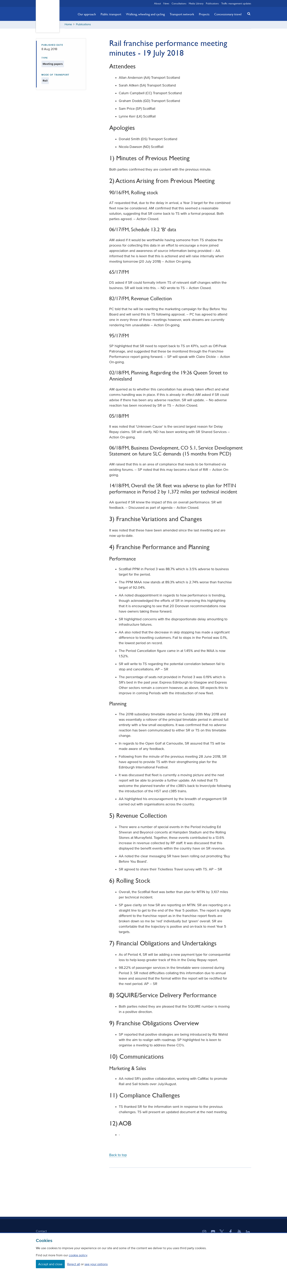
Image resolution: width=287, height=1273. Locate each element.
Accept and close (50, 1264)
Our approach (87, 14)
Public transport (111, 14)
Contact (41, 1231)
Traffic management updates (236, 3)
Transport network (182, 14)
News (166, 3)
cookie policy (78, 1255)
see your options (96, 1264)
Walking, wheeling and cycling (145, 14)
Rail (45, 81)
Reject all (73, 1264)
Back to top (118, 1155)
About (157, 3)
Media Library (196, 3)
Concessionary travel (228, 14)
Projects (204, 14)
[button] (247, 13)
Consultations (179, 3)
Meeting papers (53, 64)
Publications (212, 3)
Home (68, 24)
